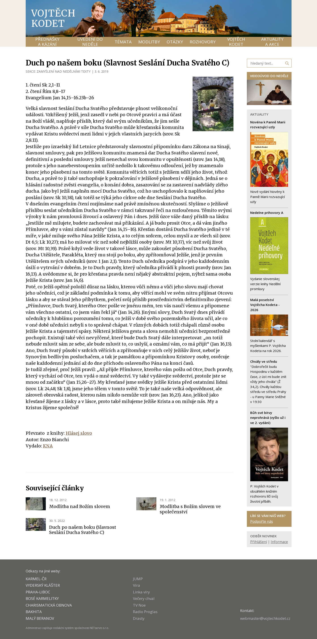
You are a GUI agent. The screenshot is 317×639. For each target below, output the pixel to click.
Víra (136, 585)
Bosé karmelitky (42, 598)
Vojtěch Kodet (53, 18)
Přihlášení (258, 541)
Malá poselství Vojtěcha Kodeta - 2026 (265, 304)
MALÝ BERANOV (40, 618)
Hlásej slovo (79, 433)
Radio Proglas (145, 611)
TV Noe (139, 605)
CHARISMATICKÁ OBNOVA (49, 605)
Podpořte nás (261, 521)
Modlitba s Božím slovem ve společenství (190, 509)
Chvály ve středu (263, 361)
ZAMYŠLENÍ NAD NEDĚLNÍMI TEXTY (63, 71)
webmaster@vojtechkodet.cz (265, 618)
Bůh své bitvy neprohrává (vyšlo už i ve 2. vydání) (268, 417)
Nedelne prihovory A (266, 212)
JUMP (138, 578)
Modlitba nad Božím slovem (79, 506)
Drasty (139, 618)
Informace (279, 541)
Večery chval (144, 598)
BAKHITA (34, 611)
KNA (48, 446)
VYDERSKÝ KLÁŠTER (43, 585)
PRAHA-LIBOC (38, 592)
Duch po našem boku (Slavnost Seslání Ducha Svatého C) (82, 530)
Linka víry (141, 592)
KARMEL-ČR (36, 578)
